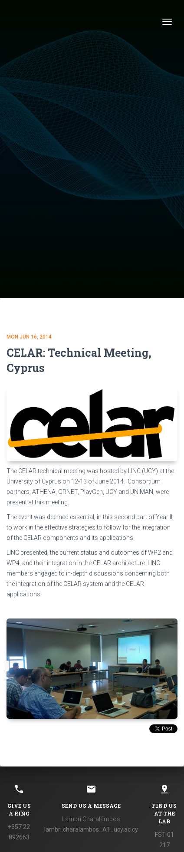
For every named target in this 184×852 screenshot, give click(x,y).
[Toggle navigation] (167, 21)
